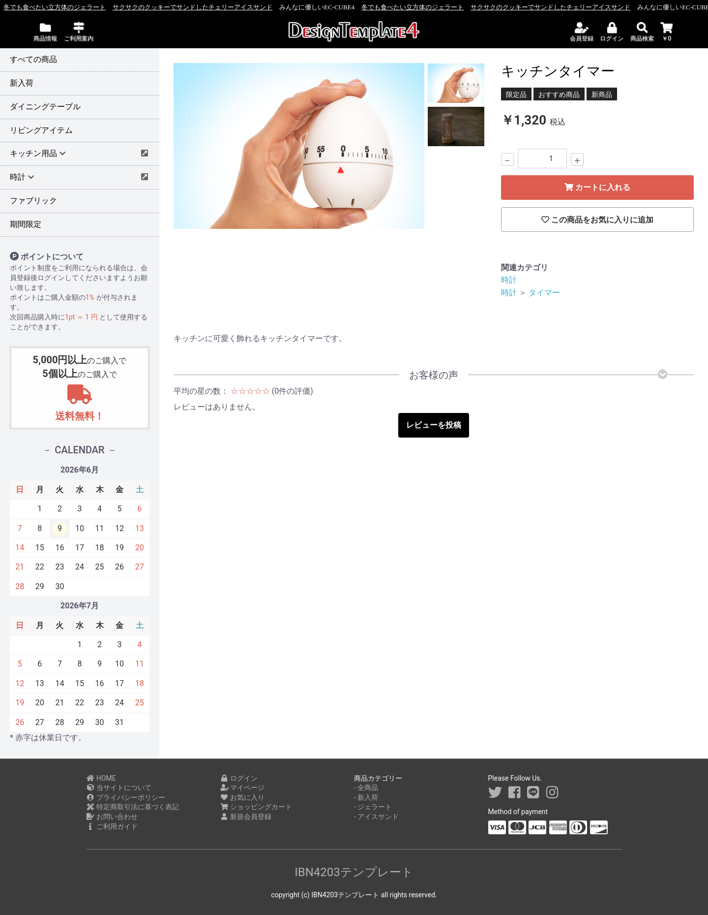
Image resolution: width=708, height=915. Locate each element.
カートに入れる (597, 187)
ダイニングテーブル (45, 106)
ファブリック (33, 200)
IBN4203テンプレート (354, 872)
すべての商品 (33, 59)
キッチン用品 (36, 153)
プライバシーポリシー (125, 797)
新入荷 (21, 83)
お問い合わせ (112, 816)
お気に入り (242, 797)
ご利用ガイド (112, 826)
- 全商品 (366, 787)
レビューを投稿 (433, 425)
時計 (509, 279)
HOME (101, 778)
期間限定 (25, 224)
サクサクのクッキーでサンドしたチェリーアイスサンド (239, 7)
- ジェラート (373, 807)
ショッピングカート (256, 807)
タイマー (544, 292)
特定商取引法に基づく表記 (132, 807)
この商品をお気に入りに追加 (597, 219)
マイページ (242, 787)
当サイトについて (118, 787)
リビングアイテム (41, 130)
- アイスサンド (376, 816)
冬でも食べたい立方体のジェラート (101, 7)
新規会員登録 (246, 816)
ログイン (239, 778)
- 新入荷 (366, 797)
